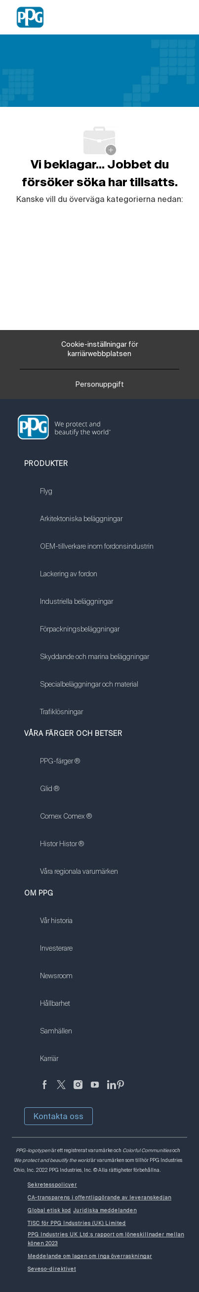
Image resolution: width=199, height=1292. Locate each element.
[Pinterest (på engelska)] (120, 1090)
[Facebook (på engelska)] (44, 1090)
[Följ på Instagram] (78, 1090)
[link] (97, 497)
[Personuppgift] (100, 387)
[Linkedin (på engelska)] (111, 1090)
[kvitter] (61, 1090)
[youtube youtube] (94, 1090)
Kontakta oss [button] (58, 1116)
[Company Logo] (30, 17)
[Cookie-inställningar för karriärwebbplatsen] (99, 349)
